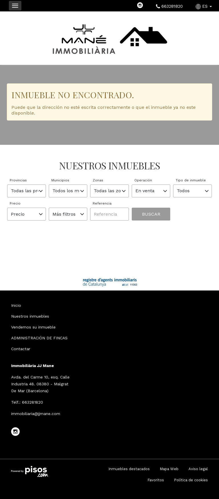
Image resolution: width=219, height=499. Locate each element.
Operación (143, 180)
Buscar (151, 214)
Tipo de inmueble (191, 180)
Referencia (102, 203)
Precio (15, 203)
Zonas (98, 180)
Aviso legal (198, 469)
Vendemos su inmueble (33, 327)
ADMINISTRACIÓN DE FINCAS (39, 338)
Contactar (20, 348)
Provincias (18, 180)
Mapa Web (169, 469)
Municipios (60, 180)
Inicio (16, 305)
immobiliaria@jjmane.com (35, 413)
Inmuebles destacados (129, 469)
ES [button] (204, 6)
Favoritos (155, 480)
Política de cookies (191, 480)
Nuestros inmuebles (30, 316)
